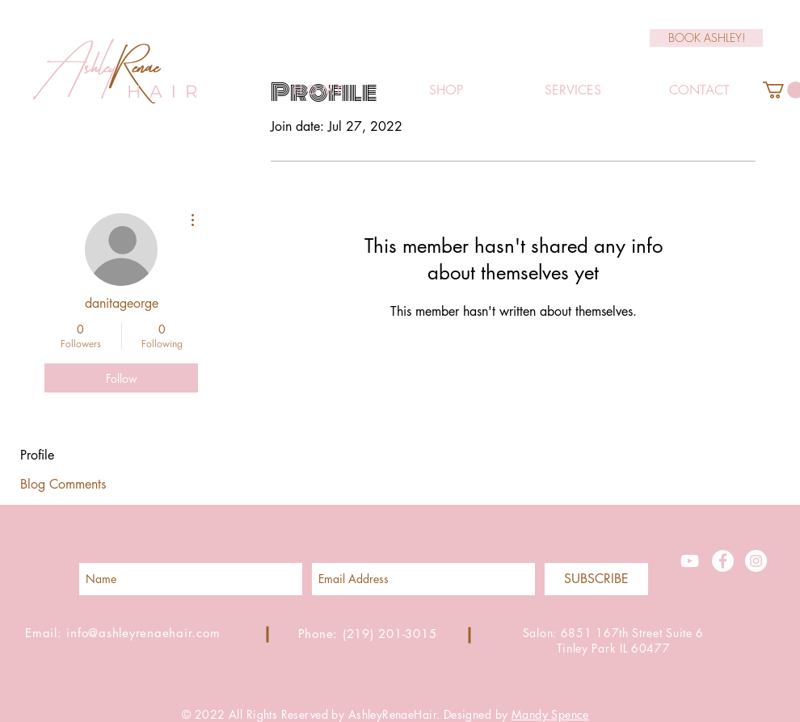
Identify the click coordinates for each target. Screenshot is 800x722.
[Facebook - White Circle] (723, 561)
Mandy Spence (550, 714)
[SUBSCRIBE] (596, 579)
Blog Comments (63, 484)
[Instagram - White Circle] (756, 561)
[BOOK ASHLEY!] (706, 38)
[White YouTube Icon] (690, 561)
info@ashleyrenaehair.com (143, 632)
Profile (37, 455)
